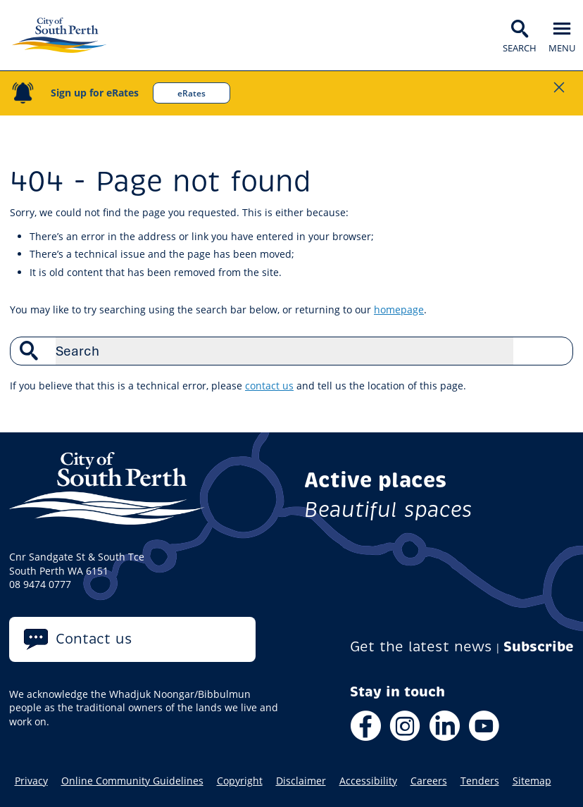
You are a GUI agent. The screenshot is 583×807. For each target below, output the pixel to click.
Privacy (31, 781)
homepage (399, 309)
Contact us (94, 639)
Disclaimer (301, 781)
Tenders (479, 781)
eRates (191, 93)
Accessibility (368, 781)
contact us (269, 385)
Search (555, 351)
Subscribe (538, 647)
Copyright (240, 781)
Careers (428, 781)
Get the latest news (421, 647)
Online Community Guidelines (132, 781)
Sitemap (532, 781)
